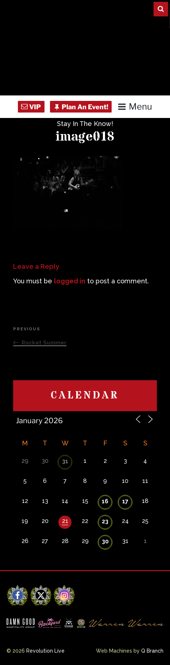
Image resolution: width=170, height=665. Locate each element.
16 (105, 501)
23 (105, 521)
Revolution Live (45, 651)
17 (125, 501)
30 (105, 541)
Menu (134, 106)
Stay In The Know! (85, 123)
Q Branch (152, 651)
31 (65, 461)
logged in (69, 281)
